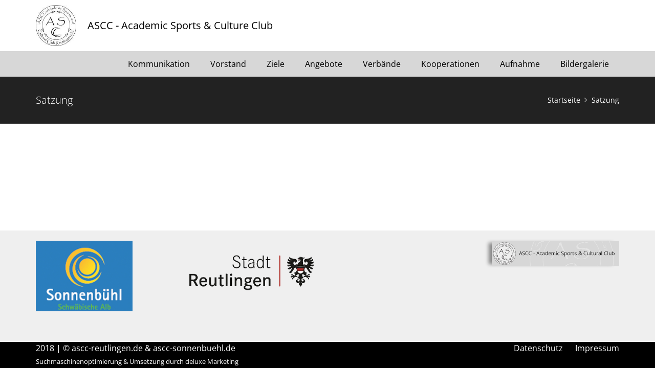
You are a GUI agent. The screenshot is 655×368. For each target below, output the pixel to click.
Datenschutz (538, 348)
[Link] (56, 25)
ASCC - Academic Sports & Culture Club (180, 25)
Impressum (597, 348)
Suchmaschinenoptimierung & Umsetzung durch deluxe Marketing (137, 361)
